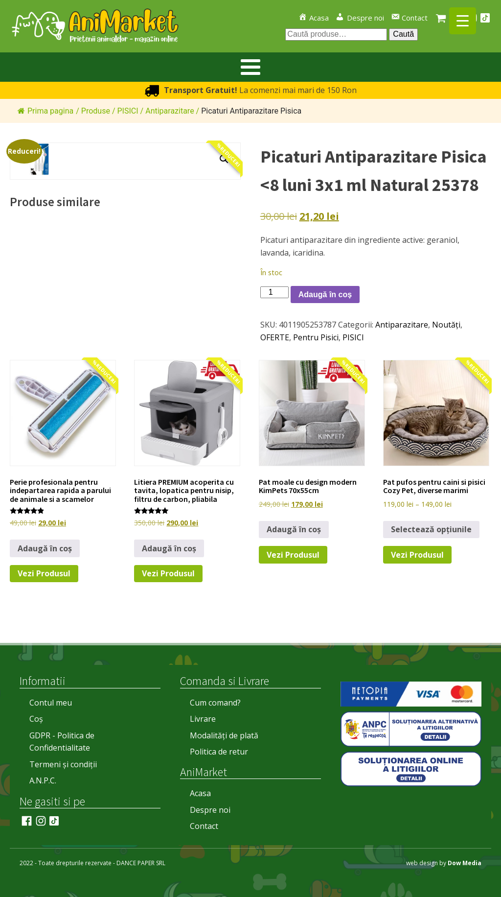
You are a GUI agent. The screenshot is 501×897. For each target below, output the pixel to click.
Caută (403, 34)
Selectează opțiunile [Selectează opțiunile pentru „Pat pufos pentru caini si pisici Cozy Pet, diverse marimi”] (431, 529)
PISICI (353, 337)
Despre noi (210, 809)
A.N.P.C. (42, 780)
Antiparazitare (401, 324)
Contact (204, 826)
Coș (36, 718)
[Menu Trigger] (462, 20)
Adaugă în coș (325, 294)
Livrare (203, 718)
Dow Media (464, 863)
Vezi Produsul (44, 573)
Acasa (200, 793)
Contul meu (50, 702)
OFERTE (274, 337)
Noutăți (446, 324)
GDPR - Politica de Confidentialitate (61, 742)
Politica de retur (219, 751)
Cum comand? (215, 702)
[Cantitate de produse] (274, 292)
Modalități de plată (224, 735)
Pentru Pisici (316, 337)
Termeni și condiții (63, 764)
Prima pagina (45, 111)
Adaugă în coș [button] (45, 548)
